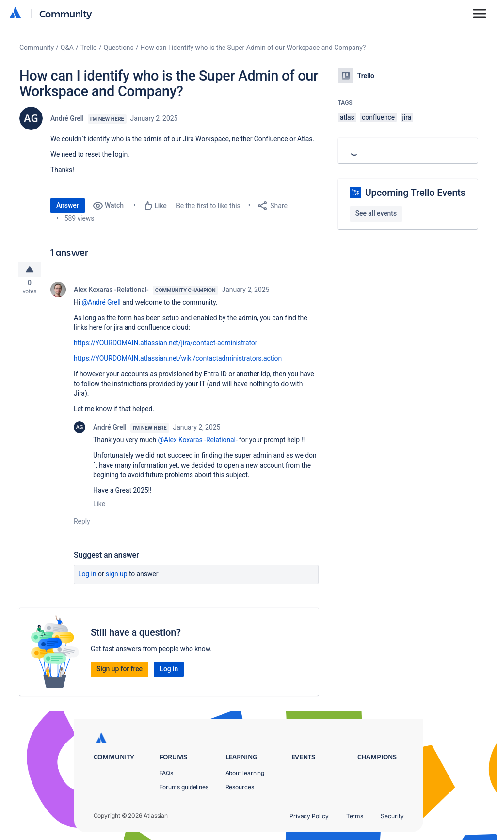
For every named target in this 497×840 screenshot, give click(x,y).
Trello (88, 47)
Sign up (117, 577)
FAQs (167, 772)
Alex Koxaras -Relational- (111, 293)
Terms (355, 816)
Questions (118, 47)
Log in (87, 577)
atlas (347, 117)
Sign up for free (119, 672)
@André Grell (101, 305)
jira (407, 117)
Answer (67, 205)
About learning (245, 772)
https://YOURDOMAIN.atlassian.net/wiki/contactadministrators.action (178, 362)
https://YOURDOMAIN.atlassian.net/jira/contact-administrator (165, 346)
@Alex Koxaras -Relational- (198, 443)
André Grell (67, 118)
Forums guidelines (184, 787)
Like (99, 507)
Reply (82, 525)
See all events (376, 213)
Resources (239, 787)
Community (65, 13)
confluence (378, 117)
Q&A (67, 47)
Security (392, 816)
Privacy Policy (309, 816)
